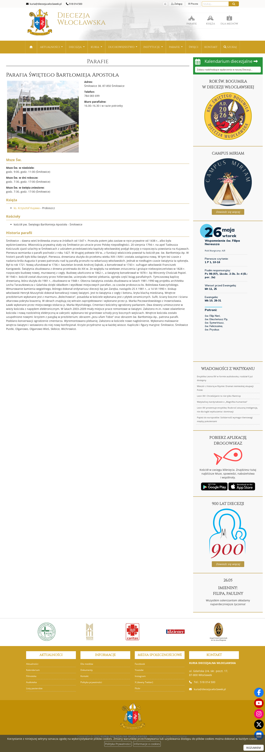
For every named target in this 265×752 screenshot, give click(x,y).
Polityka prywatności (92, 682)
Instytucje (152, 47)
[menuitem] (51, 47)
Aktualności (50, 47)
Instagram (140, 676)
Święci (193, 47)
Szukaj (230, 47)
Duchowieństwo (121, 47)
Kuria (95, 47)
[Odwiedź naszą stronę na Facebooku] (259, 692)
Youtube (140, 670)
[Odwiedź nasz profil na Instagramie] (259, 714)
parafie (191, 19)
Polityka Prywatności (118, 744)
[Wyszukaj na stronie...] (215, 3)
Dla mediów (87, 664)
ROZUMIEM (253, 748)
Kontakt (211, 47)
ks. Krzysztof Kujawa (27, 208)
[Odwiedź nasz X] (259, 724)
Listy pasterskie (35, 688)
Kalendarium (33, 670)
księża (210, 19)
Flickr (138, 688)
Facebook (140, 664)
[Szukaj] (234, 3)
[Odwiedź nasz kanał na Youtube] (259, 703)
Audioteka (32, 682)
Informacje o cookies (147, 744)
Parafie (175, 47)
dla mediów (229, 19)
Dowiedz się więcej (228, 212)
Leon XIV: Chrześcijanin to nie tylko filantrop (219, 395)
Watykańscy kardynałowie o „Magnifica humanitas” (222, 401)
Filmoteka (31, 676)
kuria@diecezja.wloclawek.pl (212, 689)
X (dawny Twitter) (145, 682)
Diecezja (63, 23)
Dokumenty (87, 670)
